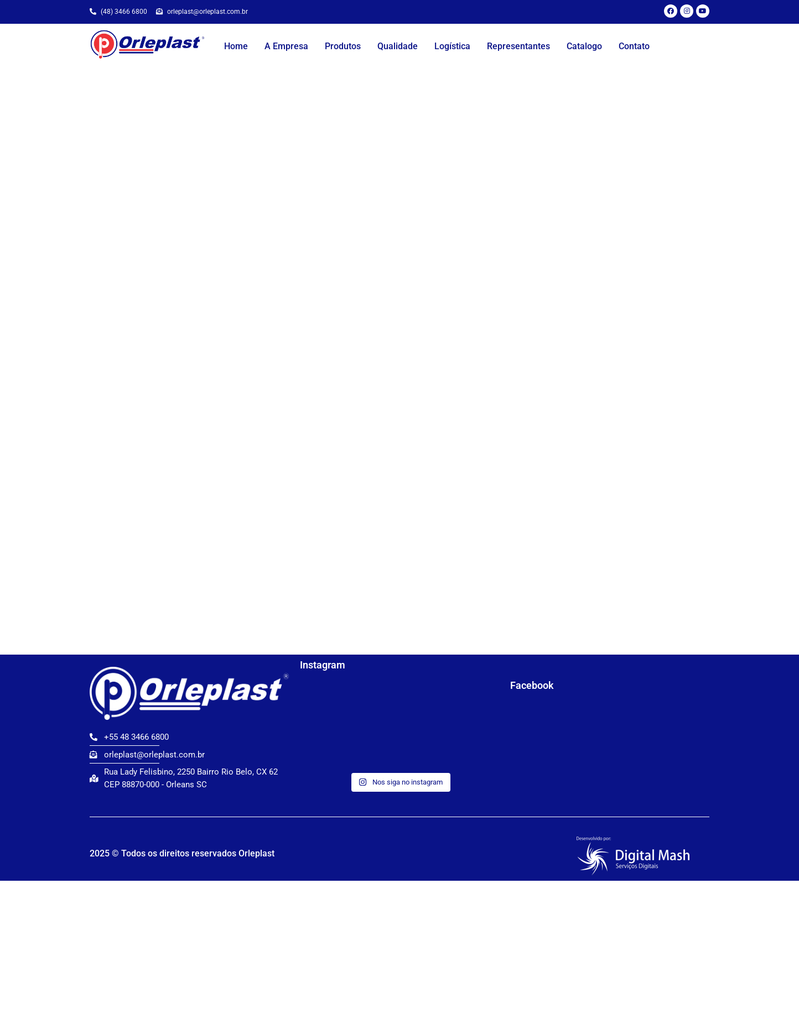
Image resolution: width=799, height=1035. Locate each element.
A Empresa (286, 46)
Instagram (322, 665)
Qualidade (397, 46)
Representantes (518, 46)
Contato (634, 46)
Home (236, 46)
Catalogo (584, 46)
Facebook (532, 685)
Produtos (343, 46)
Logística (452, 46)
